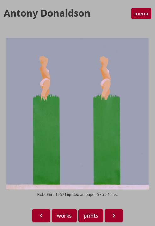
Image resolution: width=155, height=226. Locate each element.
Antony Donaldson (47, 13)
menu (141, 13)
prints (91, 215)
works (64, 215)
